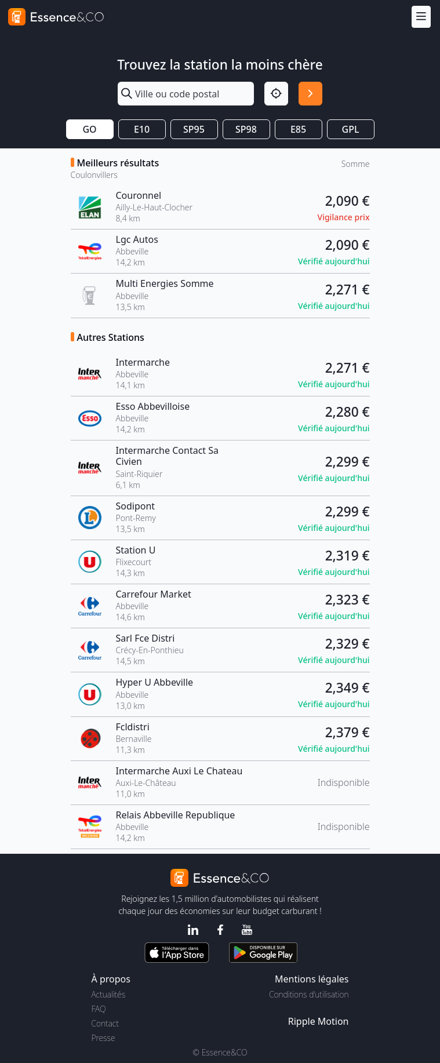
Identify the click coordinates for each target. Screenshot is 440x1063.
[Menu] (421, 16)
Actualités (109, 994)
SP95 (194, 129)
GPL (350, 129)
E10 (142, 129)
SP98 (246, 129)
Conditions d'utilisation (309, 994)
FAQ (99, 1008)
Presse (103, 1037)
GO (89, 129)
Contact (105, 1023)
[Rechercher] (310, 93)
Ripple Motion (318, 1021)
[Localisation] (276, 93)
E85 (298, 129)
